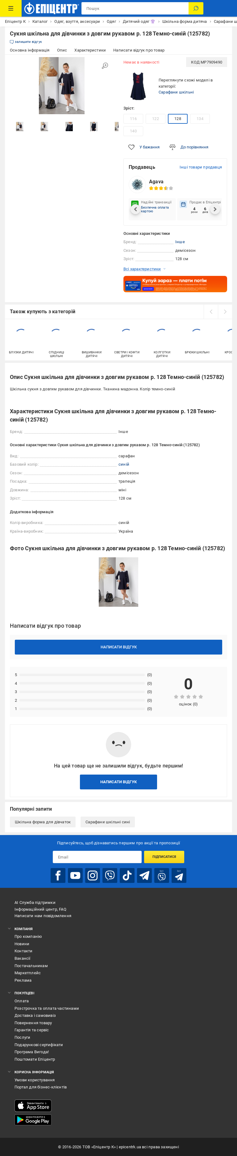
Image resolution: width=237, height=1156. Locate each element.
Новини (22, 944)
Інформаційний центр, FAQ (40, 909)
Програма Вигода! (32, 1052)
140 (133, 131)
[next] (225, 312)
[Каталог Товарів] (11, 8)
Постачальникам (31, 965)
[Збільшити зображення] (105, 66)
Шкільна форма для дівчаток (43, 822)
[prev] (211, 312)
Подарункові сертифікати (39, 1044)
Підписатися (164, 857)
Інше (180, 241)
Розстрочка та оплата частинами (47, 1008)
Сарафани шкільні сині (107, 822)
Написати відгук (119, 647)
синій (123, 464)
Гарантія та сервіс (32, 1030)
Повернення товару (33, 1023)
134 (200, 118)
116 (133, 118)
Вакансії (23, 958)
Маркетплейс (28, 973)
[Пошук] (196, 8)
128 (177, 118)
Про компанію (28, 936)
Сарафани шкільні (176, 92)
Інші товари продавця (201, 167)
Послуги (22, 1037)
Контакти (24, 951)
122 (155, 118)
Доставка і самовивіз (35, 1015)
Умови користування (35, 1080)
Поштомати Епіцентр (35, 1059)
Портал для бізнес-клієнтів (41, 1087)
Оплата (22, 1001)
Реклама (23, 980)
